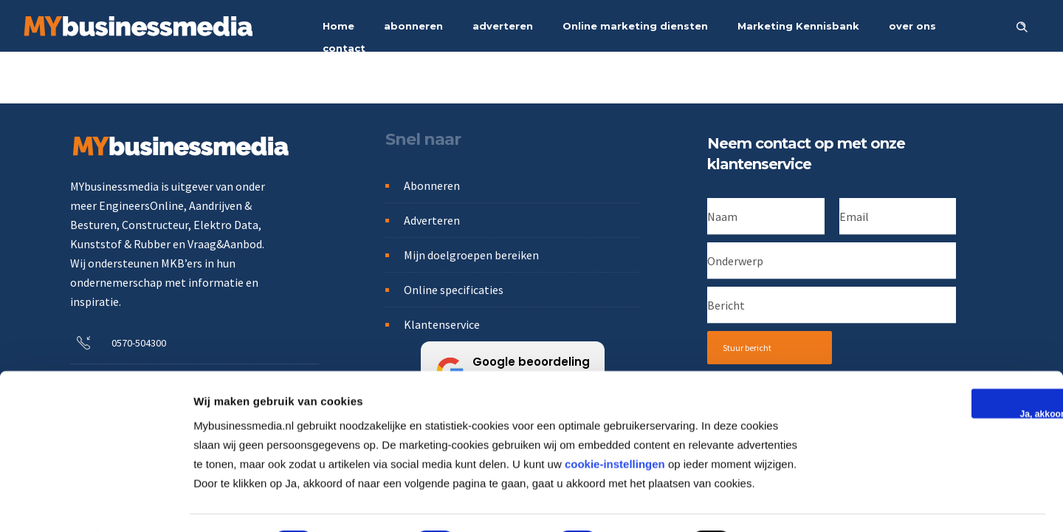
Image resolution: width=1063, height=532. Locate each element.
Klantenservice (442, 324)
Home (338, 26)
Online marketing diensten (635, 26)
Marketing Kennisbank (798, 26)
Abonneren (432, 185)
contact (344, 48)
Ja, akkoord (939, 373)
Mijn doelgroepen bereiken (471, 255)
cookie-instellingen (615, 423)
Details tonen (794, 503)
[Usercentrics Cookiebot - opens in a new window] (95, 503)
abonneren (413, 26)
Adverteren (432, 220)
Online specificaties (453, 289)
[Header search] (1021, 25)
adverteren (502, 26)
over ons (912, 26)
